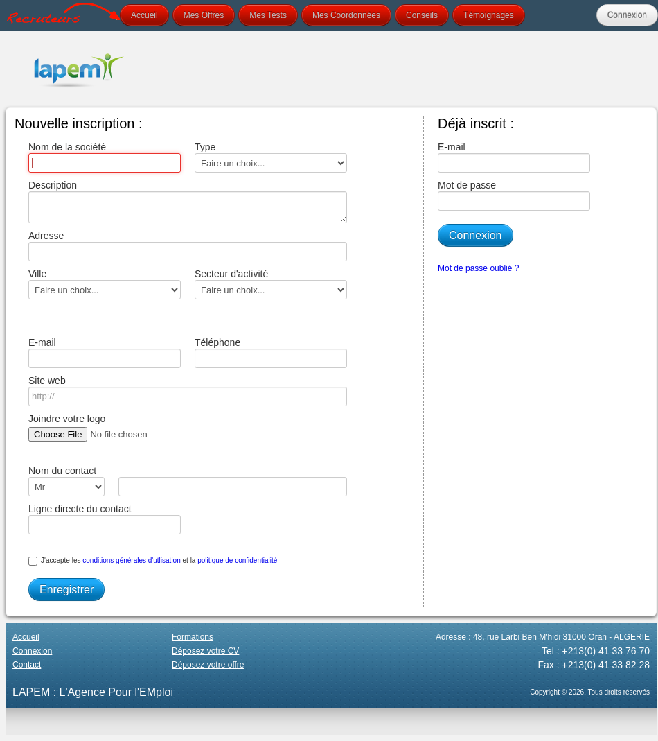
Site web (184, 390)
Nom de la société (104, 157)
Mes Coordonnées (346, 15)
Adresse (184, 245)
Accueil (144, 15)
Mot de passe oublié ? (478, 268)
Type (271, 157)
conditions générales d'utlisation (131, 560)
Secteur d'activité (271, 283)
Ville (104, 283)
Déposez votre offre (208, 665)
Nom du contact (66, 480)
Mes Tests (268, 15)
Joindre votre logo (113, 428)
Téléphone (271, 352)
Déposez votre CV (205, 651)
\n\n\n (66, 486)
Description (184, 201)
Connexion (627, 15)
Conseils (422, 15)
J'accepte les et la (152, 561)
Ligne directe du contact (104, 518)
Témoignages (488, 15)
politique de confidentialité (237, 560)
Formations (192, 637)
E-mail (104, 352)
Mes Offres (204, 15)
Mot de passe (514, 195)
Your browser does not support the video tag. (404, 69)
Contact (26, 665)
